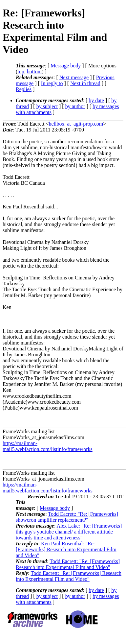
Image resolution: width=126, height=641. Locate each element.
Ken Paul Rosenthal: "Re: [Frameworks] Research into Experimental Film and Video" (66, 549)
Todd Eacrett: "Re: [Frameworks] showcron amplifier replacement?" (67, 517)
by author (75, 106)
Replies (24, 89)
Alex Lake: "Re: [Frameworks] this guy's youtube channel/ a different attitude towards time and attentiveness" (69, 531)
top (20, 71)
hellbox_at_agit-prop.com (76, 124)
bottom (34, 71)
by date (96, 100)
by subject (47, 106)
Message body (66, 65)
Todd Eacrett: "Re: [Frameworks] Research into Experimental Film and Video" (68, 564)
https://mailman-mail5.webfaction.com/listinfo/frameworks (48, 446)
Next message (74, 77)
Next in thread (85, 83)
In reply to (52, 83)
